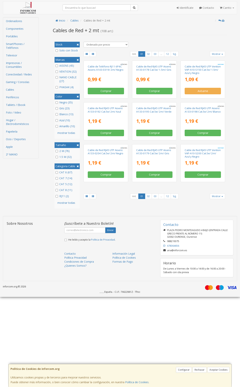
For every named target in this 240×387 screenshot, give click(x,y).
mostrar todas (66, 133)
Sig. (174, 54)
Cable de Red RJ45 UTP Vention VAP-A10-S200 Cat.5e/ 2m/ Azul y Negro (203, 256)
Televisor (11, 55)
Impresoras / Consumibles (14, 65)
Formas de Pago (122, 351)
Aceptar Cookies (218, 369)
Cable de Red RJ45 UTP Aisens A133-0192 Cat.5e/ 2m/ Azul (105, 178)
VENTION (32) (66, 71)
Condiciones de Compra (79, 351)
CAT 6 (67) (64, 172)
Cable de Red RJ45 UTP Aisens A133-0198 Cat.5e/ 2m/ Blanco (203, 178)
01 (141, 54)
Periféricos (12, 97)
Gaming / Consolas (17, 82)
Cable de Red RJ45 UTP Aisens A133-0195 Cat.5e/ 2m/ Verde (154, 178)
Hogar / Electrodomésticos (17, 122)
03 (155, 54)
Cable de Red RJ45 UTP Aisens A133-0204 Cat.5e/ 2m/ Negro (105, 254)
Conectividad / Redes (19, 74)
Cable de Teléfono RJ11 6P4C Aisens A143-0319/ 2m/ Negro (105, 102)
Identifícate (185, 8)
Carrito (227, 8)
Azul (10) (63, 120)
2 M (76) (63, 151)
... (161, 54)
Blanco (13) (64, 114)
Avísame (203, 125)
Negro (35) (64, 102)
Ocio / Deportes (16, 139)
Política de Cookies (137, 382)
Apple (9, 147)
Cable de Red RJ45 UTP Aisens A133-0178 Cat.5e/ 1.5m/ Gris (153, 102)
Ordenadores (14, 21)
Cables (10, 89)
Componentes (14, 28)
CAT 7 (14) (64, 178)
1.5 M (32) (64, 157)
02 (148, 54)
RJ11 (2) (62, 196)
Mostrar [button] (217, 54)
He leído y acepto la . (91, 329)
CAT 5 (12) (64, 184)
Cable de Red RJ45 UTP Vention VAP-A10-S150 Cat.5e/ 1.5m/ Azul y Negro (203, 104)
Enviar (110, 320)
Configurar (184, 369)
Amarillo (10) (65, 126)
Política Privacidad (75, 347)
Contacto (206, 8)
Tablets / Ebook (15, 105)
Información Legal (123, 343)
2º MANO (12, 154)
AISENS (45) (65, 65)
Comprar (106, 125)
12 (167, 54)
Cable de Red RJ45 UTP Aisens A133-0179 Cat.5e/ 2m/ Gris (153, 254)
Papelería (11, 131)
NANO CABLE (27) (66, 79)
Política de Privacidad (103, 329)
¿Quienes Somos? (75, 355)
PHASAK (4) (65, 87)
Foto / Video (13, 112)
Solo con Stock (67, 50)
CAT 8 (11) (64, 190)
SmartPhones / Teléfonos (15, 46)
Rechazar (200, 369)
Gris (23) (63, 108)
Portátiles (12, 36)
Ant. (134, 54)
